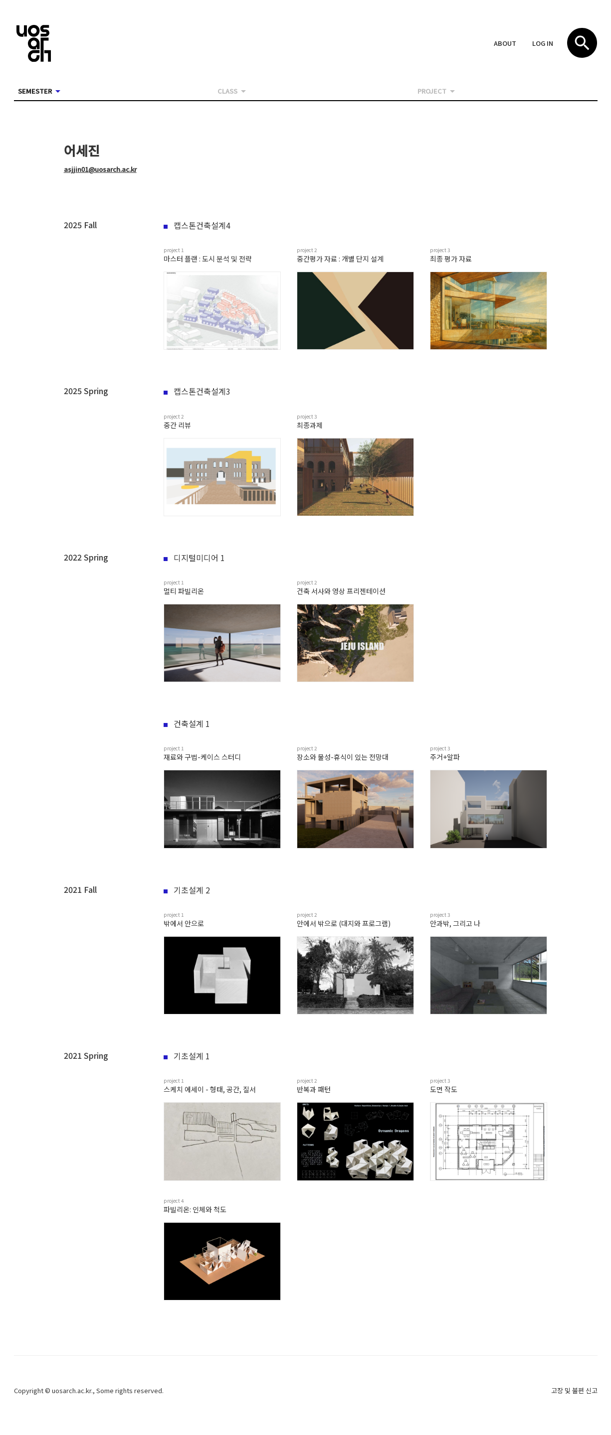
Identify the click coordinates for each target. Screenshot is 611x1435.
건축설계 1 (187, 723)
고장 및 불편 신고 (574, 1390)
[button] (505, 44)
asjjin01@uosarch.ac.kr (100, 169)
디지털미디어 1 (194, 558)
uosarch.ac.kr (71, 1390)
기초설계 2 (187, 890)
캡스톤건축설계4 (197, 225)
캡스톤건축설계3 (197, 391)
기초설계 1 (187, 1056)
